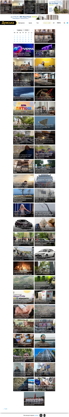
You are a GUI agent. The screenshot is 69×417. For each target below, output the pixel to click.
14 (22, 37)
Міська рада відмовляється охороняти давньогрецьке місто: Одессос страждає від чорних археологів (44, 315)
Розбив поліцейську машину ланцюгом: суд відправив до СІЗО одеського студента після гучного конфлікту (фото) (18, 10)
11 (14, 37)
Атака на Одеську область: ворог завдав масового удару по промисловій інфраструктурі (23, 272)
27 (20, 41)
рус (54, 22)
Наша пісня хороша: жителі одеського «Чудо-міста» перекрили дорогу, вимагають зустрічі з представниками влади (44, 330)
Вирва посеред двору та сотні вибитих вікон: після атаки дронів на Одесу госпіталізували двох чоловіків (23, 243)
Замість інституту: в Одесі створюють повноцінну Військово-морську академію (34, 403)
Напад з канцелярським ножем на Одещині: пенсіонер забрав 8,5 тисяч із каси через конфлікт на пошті (43, 83)
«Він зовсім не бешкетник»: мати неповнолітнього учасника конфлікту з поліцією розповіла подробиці (22, 141)
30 (28, 41)
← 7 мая (5, 409)
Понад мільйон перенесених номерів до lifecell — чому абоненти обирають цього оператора (42, 69)
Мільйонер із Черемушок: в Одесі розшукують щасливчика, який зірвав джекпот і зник (23, 156)
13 (20, 37)
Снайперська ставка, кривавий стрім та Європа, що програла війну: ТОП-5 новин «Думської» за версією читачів (44, 388)
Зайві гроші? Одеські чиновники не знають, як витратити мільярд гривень (22, 345)
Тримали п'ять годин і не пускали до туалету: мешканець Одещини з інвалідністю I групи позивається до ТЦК (23, 359)
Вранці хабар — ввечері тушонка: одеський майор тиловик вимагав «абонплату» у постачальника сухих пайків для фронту (23, 257)
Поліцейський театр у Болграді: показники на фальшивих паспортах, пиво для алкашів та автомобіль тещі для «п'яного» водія (23, 169)
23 (28, 39)
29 (25, 41)
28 (22, 41)
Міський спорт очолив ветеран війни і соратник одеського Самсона (43, 345)
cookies (36, 415)
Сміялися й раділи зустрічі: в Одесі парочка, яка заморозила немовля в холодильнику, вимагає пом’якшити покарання (44, 112)
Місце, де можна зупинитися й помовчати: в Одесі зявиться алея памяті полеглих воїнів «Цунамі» (44, 98)
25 (14, 41)
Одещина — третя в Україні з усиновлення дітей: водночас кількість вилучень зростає (22, 316)
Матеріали (21, 23)
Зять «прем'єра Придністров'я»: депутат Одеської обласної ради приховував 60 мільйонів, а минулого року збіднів (23, 185)
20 (20, 39)
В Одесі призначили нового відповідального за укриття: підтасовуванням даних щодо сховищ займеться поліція (43, 301)
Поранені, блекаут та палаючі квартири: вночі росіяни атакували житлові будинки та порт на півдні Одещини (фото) (29, 9)
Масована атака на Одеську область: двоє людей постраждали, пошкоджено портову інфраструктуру (44, 199)
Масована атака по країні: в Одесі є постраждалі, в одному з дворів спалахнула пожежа (44, 243)
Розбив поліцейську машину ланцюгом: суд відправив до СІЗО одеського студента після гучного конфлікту (23, 69)
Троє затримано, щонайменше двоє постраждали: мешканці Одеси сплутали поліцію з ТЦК (44, 156)
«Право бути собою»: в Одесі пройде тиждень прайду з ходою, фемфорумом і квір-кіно (23, 301)
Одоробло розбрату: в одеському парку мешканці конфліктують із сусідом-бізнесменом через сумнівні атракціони (23, 286)
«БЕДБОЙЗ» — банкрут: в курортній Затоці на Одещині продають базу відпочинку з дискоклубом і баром (44, 272)
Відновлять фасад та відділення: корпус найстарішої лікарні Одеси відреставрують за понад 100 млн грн (44, 373)
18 (14, 39)
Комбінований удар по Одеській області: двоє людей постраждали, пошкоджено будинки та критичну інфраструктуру (44, 141)
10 (31, 36)
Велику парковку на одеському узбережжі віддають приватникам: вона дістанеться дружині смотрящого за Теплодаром (23, 198)
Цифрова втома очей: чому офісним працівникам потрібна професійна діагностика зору (44, 228)
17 (31, 37)
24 (31, 39)
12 (17, 37)
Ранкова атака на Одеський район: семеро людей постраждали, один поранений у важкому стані (44, 127)
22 (25, 39)
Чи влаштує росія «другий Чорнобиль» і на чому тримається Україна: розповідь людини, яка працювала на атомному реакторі (6, 9)
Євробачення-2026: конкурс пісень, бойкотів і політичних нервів (22, 55)
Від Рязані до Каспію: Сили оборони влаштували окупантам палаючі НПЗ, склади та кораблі (23, 98)
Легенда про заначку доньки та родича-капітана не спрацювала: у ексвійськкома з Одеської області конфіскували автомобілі (23, 228)
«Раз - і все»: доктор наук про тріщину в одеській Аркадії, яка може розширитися (44, 214)
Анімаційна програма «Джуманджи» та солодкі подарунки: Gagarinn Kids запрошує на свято (23, 112)
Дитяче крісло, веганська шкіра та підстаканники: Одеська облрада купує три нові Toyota (44, 258)
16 (28, 37)
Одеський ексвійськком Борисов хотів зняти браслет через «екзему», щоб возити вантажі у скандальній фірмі (23, 330)
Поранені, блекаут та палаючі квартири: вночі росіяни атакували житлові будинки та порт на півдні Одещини (22, 83)
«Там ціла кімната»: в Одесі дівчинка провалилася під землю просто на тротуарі (44, 287)
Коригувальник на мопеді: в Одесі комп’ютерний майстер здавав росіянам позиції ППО (23, 374)
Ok (41, 415)
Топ (37, 23)
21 (22, 39)
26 (17, 41)
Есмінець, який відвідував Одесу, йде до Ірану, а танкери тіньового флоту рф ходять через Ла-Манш (44, 185)
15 (25, 37)
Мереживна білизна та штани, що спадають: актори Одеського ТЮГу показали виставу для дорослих (22, 214)
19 (17, 39)
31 (31, 41)
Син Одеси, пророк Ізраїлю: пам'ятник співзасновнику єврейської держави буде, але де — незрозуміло (21, 127)
